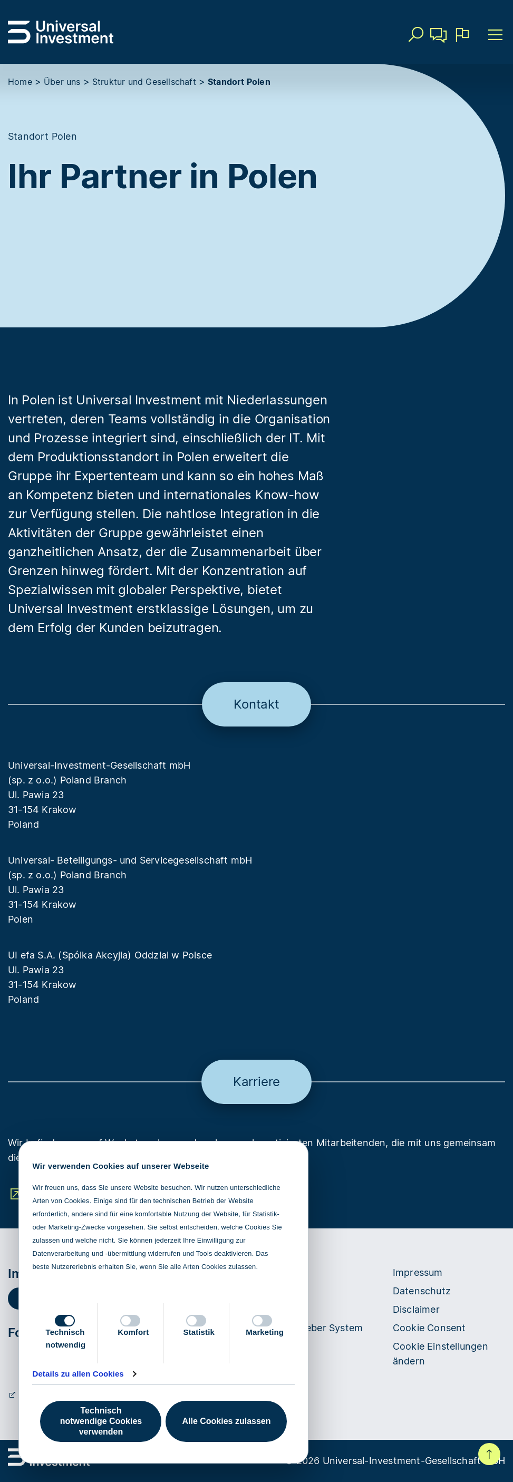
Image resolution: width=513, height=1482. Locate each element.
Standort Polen (239, 81)
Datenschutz (422, 1290)
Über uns (62, 81)
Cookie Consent (429, 1327)
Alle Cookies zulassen (226, 1421)
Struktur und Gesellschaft (144, 81)
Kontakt (438, 39)
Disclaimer (416, 1309)
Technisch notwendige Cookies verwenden (101, 1421)
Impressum (418, 1272)
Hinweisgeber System (314, 1327)
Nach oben (489, 1454)
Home (20, 81)
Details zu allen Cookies (77, 1373)
